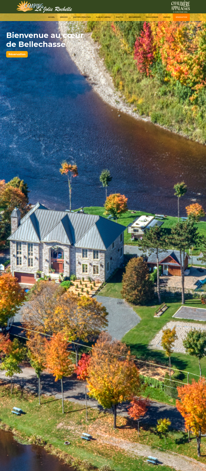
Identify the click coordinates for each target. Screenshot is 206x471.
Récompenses (135, 17)
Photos (119, 17)
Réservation (181, 17)
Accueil (51, 17)
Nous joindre (152, 17)
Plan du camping (103, 17)
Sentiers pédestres (82, 17)
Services (64, 17)
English (167, 17)
